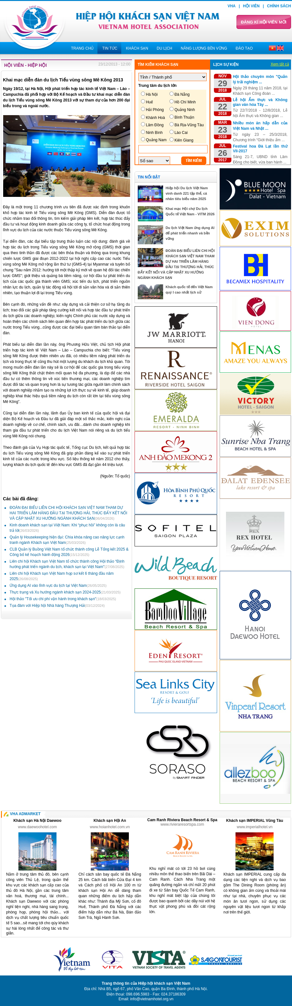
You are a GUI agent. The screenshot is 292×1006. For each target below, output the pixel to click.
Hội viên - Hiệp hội (25, 65)
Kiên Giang (184, 140)
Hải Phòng (155, 110)
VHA (232, 6)
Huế (149, 102)
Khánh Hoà (155, 117)
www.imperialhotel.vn (255, 827)
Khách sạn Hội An (110, 820)
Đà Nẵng (182, 94)
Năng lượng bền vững (204, 48)
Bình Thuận (184, 117)
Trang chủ (82, 48)
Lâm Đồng (155, 125)
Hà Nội (152, 94)
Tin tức (109, 48)
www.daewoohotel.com (37, 827)
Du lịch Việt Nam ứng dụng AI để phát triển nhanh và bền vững (190, 233)
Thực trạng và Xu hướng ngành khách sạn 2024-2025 (65, 592)
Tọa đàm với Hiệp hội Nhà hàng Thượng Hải (57, 605)
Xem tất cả (280, 64)
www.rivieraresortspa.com (182, 824)
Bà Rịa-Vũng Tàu (189, 125)
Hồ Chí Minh (185, 102)
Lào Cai (181, 132)
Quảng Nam (156, 140)
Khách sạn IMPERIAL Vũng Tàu (254, 820)
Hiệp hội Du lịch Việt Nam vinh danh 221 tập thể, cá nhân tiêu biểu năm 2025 (187, 193)
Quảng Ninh (185, 110)
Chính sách (279, 6)
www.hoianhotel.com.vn (110, 827)
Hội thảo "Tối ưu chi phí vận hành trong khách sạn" (63, 599)
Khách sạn (137, 48)
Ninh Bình (154, 132)
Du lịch (164, 48)
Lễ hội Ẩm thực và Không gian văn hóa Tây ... (260, 102)
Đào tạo (244, 48)
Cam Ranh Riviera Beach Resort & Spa (182, 820)
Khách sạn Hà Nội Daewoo (37, 820)
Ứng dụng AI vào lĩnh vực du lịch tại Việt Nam (58, 585)
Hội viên (251, 6)
